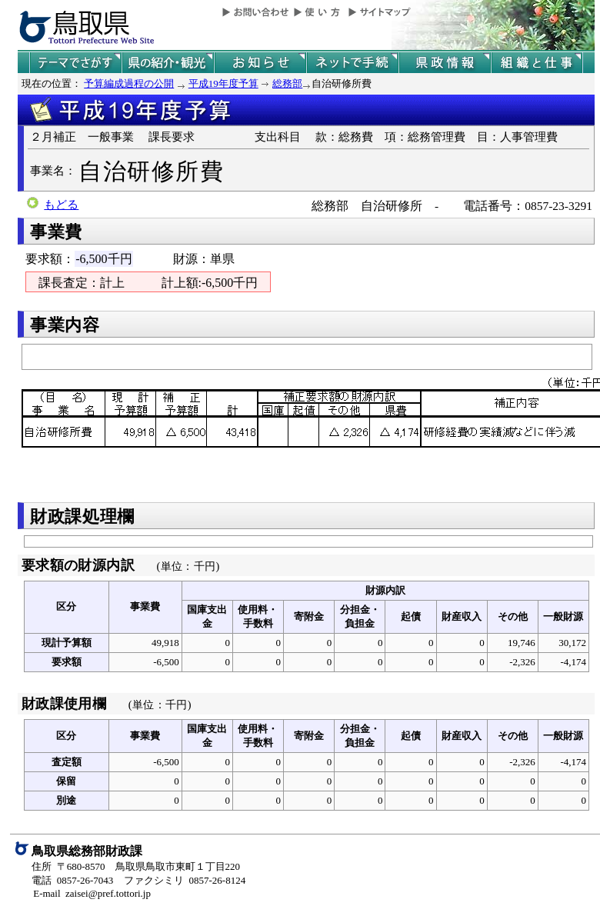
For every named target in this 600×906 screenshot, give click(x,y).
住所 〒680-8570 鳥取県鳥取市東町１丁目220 (136, 866)
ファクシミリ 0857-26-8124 (184, 880)
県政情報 (444, 62)
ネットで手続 (352, 62)
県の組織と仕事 (537, 62)
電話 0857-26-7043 (72, 880)
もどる (61, 204)
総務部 (287, 83)
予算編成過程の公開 (129, 83)
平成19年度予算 (223, 83)
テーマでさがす (75, 62)
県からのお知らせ (260, 62)
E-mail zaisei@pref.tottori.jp (92, 893)
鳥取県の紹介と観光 (168, 62)
